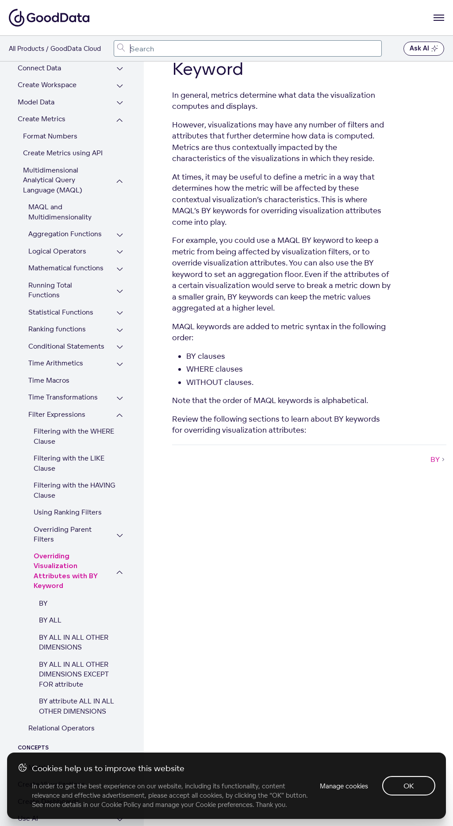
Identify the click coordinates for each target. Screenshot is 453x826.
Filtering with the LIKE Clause (69, 304)
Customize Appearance (55, 676)
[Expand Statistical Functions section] (119, 154)
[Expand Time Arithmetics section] (119, 205)
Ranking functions (57, 169)
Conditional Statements (66, 187)
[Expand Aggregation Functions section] (119, 76)
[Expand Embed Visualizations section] (119, 694)
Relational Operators (61, 569)
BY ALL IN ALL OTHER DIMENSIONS (73, 483)
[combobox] (248, 48)
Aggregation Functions (65, 74)
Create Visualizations (51, 625)
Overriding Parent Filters (63, 375)
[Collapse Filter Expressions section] (119, 256)
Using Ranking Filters (68, 353)
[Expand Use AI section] (119, 660)
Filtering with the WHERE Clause (74, 277)
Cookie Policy (121, 804)
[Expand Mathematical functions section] (119, 110)
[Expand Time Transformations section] (119, 239)
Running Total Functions (50, 131)
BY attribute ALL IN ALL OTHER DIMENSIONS (76, 547)
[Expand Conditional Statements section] (119, 188)
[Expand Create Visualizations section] (119, 626)
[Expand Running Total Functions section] (119, 132)
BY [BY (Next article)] (438, 459)
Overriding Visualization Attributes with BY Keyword (66, 412)
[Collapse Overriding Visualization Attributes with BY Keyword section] (119, 413)
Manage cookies (344, 786)
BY (43, 444)
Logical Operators (57, 92)
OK (408, 785)
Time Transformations (63, 238)
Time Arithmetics (55, 204)
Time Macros (48, 221)
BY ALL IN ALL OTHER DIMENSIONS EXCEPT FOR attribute (74, 515)
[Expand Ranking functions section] (119, 171)
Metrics (40, 608)
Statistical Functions (60, 153)
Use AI (28, 659)
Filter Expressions (56, 255)
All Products (26, 48)
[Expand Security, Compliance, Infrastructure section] (119, 733)
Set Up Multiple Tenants (56, 710)
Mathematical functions (66, 108)
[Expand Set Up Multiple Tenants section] (119, 711)
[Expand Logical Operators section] (119, 93)
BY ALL (50, 461)
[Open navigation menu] (439, 18)
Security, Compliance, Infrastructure (53, 732)
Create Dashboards (49, 642)
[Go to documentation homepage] (49, 18)
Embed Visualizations (52, 693)
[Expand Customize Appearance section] (119, 677)
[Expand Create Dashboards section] (119, 643)
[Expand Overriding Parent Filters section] (119, 376)
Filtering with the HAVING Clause (74, 331)
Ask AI (424, 48)
